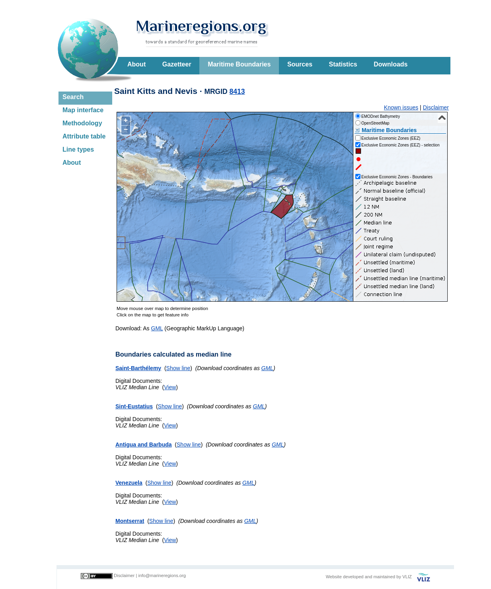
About (136, 64)
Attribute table (83, 136)
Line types (78, 149)
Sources (299, 64)
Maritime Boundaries (239, 64)
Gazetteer (176, 64)
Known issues (401, 107)
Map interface (82, 110)
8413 (237, 92)
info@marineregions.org (162, 575)
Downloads (390, 64)
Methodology (82, 123)
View (170, 387)
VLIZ (407, 576)
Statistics (343, 64)
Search (73, 97)
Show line (178, 368)
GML (157, 328)
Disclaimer (436, 107)
